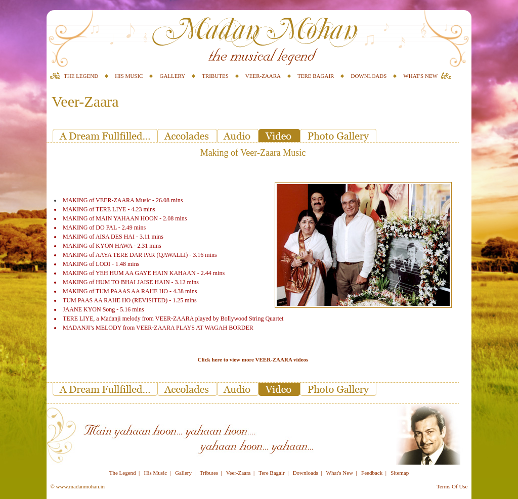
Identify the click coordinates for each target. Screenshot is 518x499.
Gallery (183, 473)
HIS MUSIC (129, 76)
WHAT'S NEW (420, 76)
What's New (340, 473)
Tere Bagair (271, 473)
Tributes (209, 473)
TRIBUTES (215, 76)
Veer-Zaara (238, 473)
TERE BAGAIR (315, 76)
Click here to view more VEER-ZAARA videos (253, 359)
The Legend (122, 473)
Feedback (371, 473)
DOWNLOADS (368, 76)
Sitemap (400, 473)
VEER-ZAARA (263, 76)
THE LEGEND (81, 76)
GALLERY (172, 76)
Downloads (305, 473)
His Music (155, 473)
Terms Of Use (452, 486)
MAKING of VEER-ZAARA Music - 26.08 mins (123, 200)
